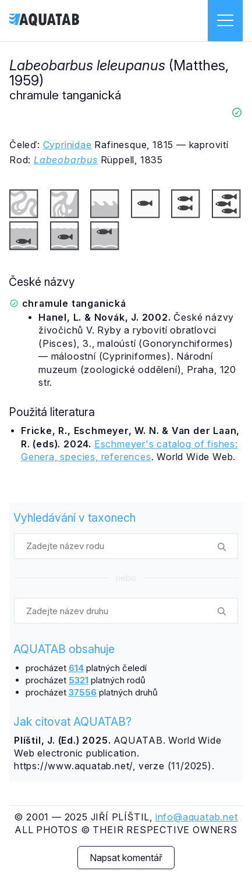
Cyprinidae (67, 144)
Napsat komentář (126, 857)
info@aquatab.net (196, 817)
